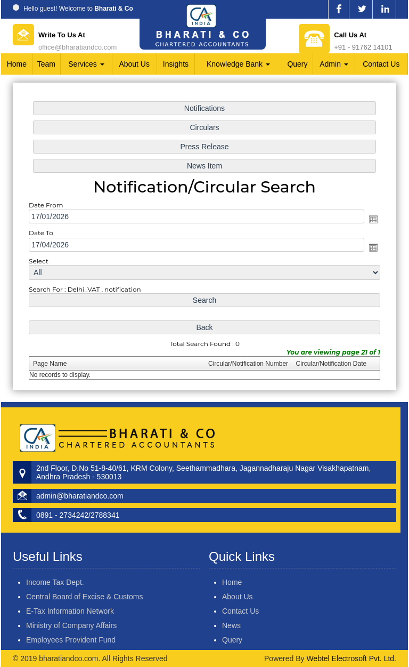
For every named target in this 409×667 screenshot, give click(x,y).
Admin (334, 64)
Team (46, 64)
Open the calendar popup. (371, 220)
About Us (134, 64)
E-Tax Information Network (70, 595)
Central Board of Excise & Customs (84, 581)
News (216, 625)
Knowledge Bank (238, 64)
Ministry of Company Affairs (71, 610)
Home (17, 64)
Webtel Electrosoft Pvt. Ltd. (351, 658)
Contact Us (381, 64)
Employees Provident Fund (71, 624)
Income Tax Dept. (55, 566)
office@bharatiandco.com (77, 47)
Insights (176, 64)
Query (297, 64)
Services (86, 64)
